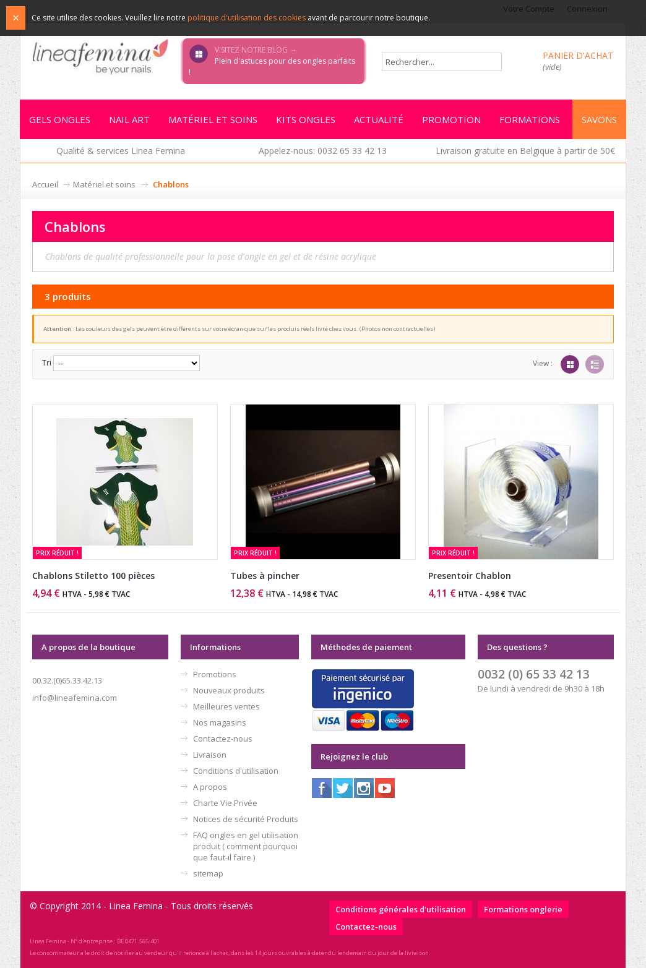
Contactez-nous (222, 738)
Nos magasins (219, 722)
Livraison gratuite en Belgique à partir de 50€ (525, 150)
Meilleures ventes (226, 706)
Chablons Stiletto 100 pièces (93, 575)
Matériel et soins (104, 184)
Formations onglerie (523, 909)
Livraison (209, 754)
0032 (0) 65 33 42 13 (534, 674)
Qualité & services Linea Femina (120, 150)
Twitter (343, 788)
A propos (210, 786)
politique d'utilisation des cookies (246, 17)
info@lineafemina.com (74, 697)
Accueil (45, 184)
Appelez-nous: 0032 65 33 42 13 (323, 150)
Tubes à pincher (264, 575)
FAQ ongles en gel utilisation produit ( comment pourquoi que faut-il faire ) (245, 846)
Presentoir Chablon (469, 575)
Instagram (364, 788)
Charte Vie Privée (225, 802)
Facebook (322, 788)
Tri (46, 363)
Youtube (385, 788)
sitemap (208, 873)
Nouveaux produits (229, 690)
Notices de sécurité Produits (245, 819)
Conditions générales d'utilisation (400, 909)
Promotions (214, 674)
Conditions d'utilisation (235, 770)
